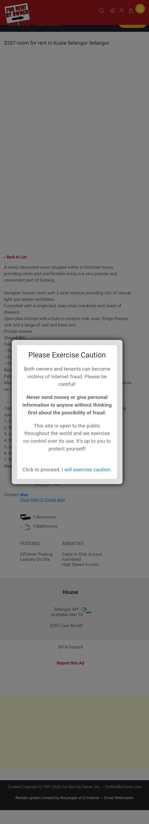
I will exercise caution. (87, 470)
